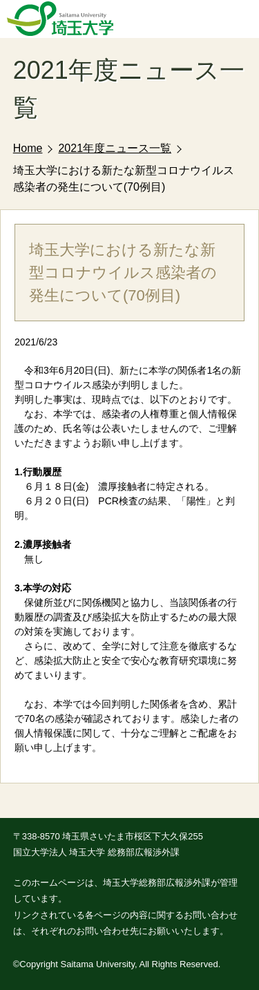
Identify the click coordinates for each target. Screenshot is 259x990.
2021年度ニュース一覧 (114, 148)
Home (28, 148)
